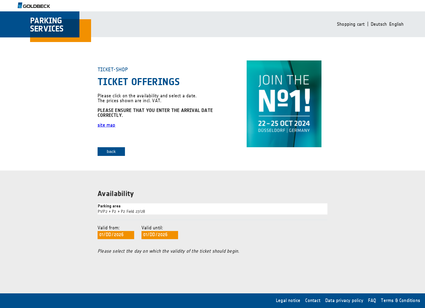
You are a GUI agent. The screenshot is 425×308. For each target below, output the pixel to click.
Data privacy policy (344, 300)
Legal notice (288, 300)
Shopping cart (351, 24)
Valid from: (116, 232)
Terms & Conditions (400, 300)
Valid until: (159, 232)
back (111, 151)
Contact (312, 300)
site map (106, 125)
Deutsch (379, 24)
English (396, 24)
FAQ (372, 300)
